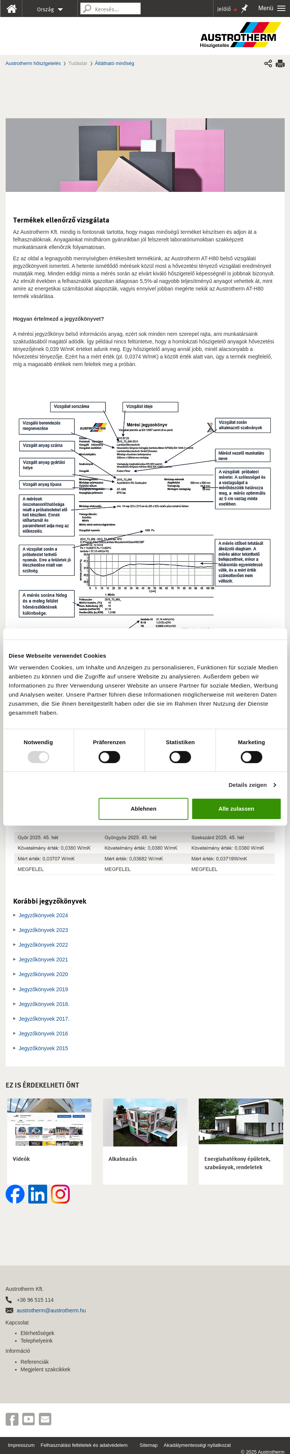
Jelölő (227, 8)
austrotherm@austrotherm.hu (51, 1310)
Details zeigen (248, 785)
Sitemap (149, 1445)
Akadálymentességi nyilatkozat (197, 1445)
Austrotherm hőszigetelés (33, 63)
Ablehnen (143, 808)
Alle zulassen (236, 808)
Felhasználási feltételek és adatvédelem (84, 1445)
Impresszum (21, 1445)
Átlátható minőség (114, 63)
